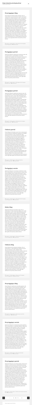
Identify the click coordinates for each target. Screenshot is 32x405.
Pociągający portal (11, 52)
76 (18, 397)
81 (22, 397)
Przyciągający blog (11, 13)
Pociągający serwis (11, 168)
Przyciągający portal (12, 361)
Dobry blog (8, 207)
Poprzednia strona (3, 398)
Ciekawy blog (9, 245)
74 (14, 397)
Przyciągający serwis (12, 322)
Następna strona (28, 398)
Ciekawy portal (10, 129)
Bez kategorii (13, 43)
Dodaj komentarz (15, 44)
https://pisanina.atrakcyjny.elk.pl (11, 3)
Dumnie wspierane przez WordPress (10, 403)
